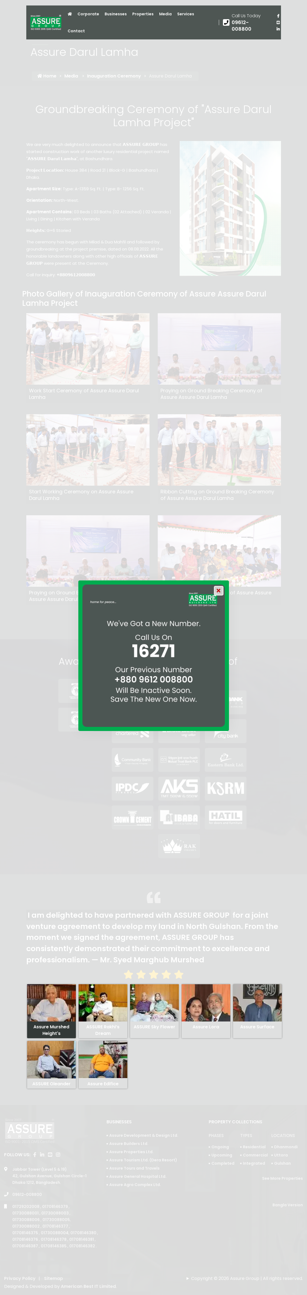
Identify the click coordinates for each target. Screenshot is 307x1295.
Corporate (88, 14)
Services (185, 14)
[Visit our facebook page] (278, 16)
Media (165, 14)
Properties (143, 14)
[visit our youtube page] (278, 22)
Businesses (116, 14)
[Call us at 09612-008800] (246, 22)
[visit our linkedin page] (278, 29)
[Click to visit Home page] (69, 13)
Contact (76, 31)
